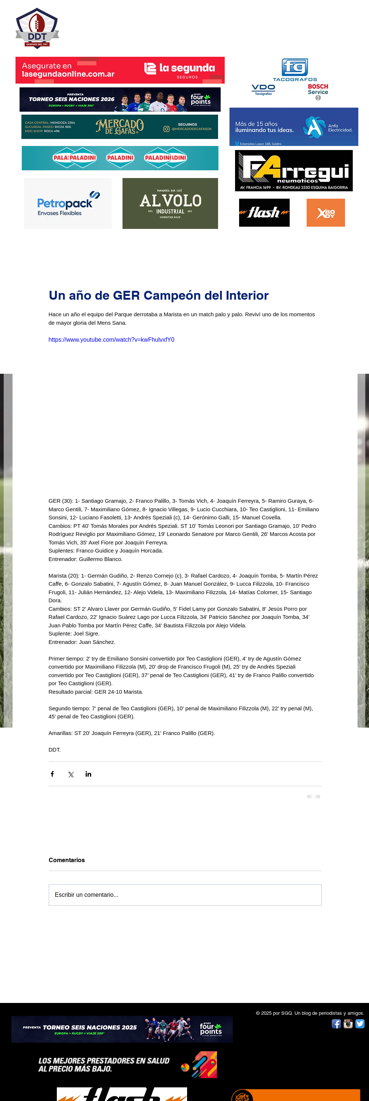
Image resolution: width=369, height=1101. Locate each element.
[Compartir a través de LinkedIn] (88, 773)
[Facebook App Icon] (336, 1023)
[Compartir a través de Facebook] (52, 773)
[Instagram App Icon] (348, 1023)
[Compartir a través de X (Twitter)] (70, 773)
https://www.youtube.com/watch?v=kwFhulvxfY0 (112, 340)
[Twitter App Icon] (360, 1023)
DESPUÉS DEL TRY (115, 24)
